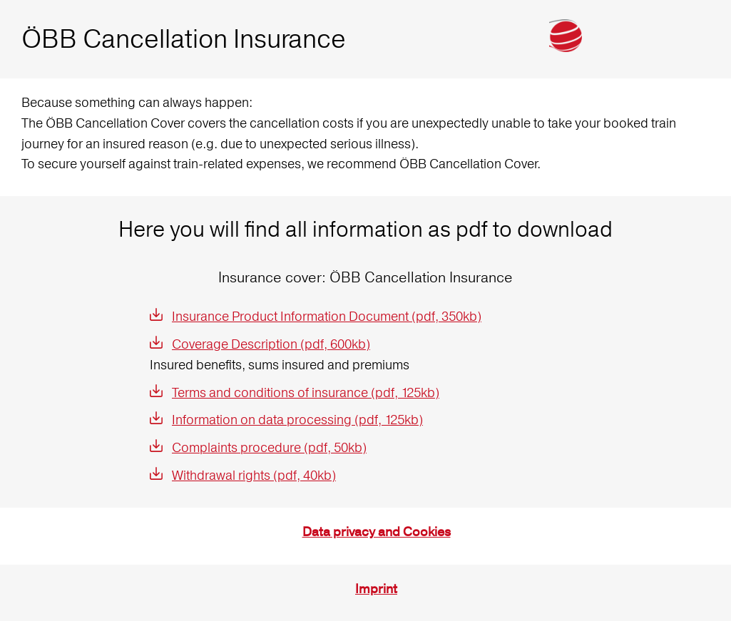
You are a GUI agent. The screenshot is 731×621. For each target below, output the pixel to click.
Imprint (376, 589)
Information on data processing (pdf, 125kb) (297, 419)
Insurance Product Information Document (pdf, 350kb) (326, 316)
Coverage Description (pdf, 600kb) (271, 344)
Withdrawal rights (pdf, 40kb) (254, 475)
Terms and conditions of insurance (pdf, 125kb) (305, 392)
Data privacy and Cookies (376, 532)
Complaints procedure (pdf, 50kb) (269, 447)
